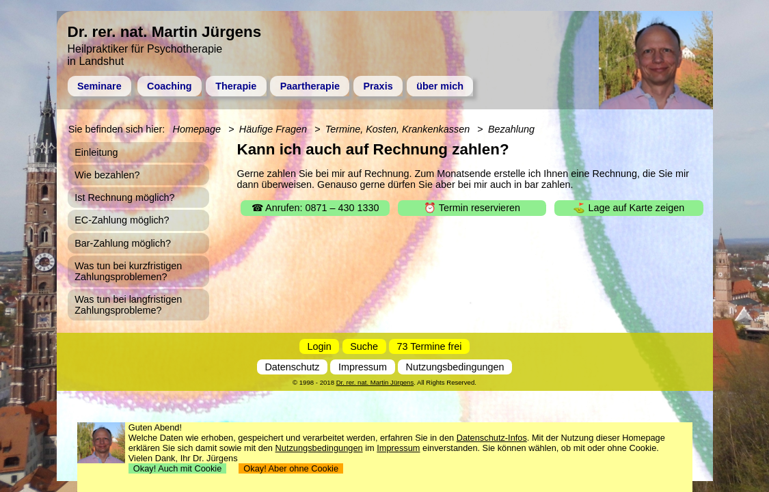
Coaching (169, 86)
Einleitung (96, 152)
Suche (364, 346)
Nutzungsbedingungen (455, 366)
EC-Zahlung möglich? (122, 220)
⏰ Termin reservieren (472, 207)
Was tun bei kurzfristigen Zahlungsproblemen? (128, 271)
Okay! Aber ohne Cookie (291, 468)
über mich (439, 86)
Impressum (362, 366)
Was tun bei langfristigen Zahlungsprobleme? (128, 305)
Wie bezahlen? (107, 174)
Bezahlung (511, 129)
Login (320, 346)
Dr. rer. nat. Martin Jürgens (375, 382)
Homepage (197, 129)
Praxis (377, 86)
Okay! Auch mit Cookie (178, 468)
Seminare (99, 86)
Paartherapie (310, 86)
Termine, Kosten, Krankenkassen (397, 129)
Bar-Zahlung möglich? (123, 243)
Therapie (235, 86)
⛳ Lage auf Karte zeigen (628, 207)
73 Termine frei (429, 346)
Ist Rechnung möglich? (124, 197)
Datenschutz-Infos (492, 438)
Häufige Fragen (273, 129)
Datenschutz (292, 366)
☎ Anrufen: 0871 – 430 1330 (315, 207)
